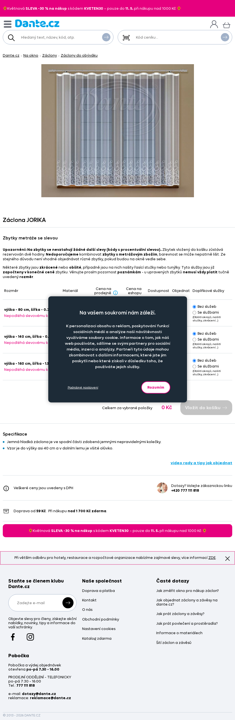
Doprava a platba (98, 591)
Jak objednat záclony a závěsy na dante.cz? (187, 602)
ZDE (212, 557)
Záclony (49, 55)
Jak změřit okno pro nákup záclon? (187, 591)
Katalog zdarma (97, 639)
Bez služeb (204, 306)
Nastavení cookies (98, 629)
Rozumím (155, 387)
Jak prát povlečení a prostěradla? (187, 624)
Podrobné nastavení (83, 387)
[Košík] (226, 24)
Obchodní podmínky (100, 620)
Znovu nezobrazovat (228, 558)
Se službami (206, 312)
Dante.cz (11, 55)
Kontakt (89, 600)
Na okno (30, 55)
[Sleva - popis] (115, 292)
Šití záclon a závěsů (173, 643)
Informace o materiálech (179, 633)
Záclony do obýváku (79, 55)
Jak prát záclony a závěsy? (180, 614)
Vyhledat (106, 37)
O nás (87, 610)
